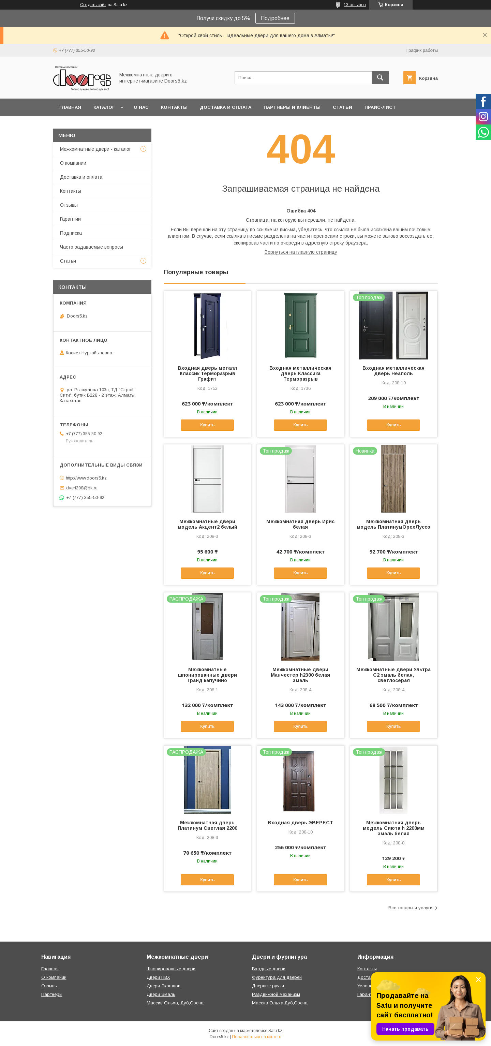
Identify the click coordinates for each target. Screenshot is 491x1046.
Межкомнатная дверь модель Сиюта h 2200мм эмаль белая (394, 828)
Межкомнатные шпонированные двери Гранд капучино (207, 675)
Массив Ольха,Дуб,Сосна (280, 1002)
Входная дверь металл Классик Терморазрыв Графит (207, 373)
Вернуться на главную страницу (301, 252)
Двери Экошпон (163, 985)
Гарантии (70, 219)
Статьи (342, 107)
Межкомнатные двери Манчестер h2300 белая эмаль (300, 675)
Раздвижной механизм (276, 994)
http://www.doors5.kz (86, 478)
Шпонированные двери (171, 968)
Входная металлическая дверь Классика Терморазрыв (300, 373)
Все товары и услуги (410, 907)
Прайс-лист (380, 107)
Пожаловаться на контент (257, 1036)
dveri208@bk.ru (82, 487)
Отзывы (69, 205)
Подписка (71, 233)
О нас (141, 107)
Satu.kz (275, 1030)
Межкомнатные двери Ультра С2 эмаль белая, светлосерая (393, 675)
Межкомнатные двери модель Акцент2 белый (207, 524)
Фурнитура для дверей (277, 977)
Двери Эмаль (161, 994)
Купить (207, 425)
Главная (70, 107)
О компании (73, 163)
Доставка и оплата (225, 107)
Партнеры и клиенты (292, 107)
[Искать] (380, 77)
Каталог (104, 107)
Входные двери (268, 968)
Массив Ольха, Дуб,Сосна (175, 1002)
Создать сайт (93, 4)
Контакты (174, 107)
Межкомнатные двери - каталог (95, 149)
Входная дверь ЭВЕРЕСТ (300, 822)
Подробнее (275, 18)
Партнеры (51, 994)
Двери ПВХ (158, 977)
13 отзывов (355, 4)
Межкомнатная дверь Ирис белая (300, 524)
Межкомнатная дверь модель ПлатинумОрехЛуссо (393, 524)
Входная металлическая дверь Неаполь (393, 370)
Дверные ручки (268, 985)
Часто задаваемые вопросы (91, 247)
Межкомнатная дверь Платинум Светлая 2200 (207, 825)
